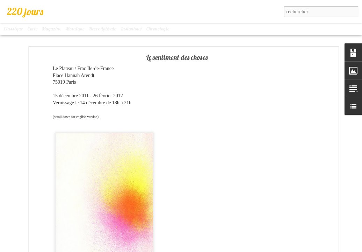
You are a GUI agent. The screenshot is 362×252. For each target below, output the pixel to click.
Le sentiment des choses (177, 57)
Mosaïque (75, 29)
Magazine (51, 29)
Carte (32, 29)
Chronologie (157, 29)
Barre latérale (102, 29)
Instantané (131, 29)
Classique (13, 29)
